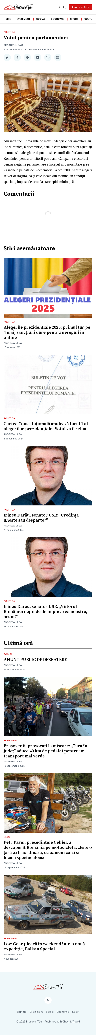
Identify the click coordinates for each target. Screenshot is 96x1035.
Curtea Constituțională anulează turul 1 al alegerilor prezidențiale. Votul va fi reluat (46, 426)
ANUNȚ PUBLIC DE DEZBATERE (35, 659)
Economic (57, 19)
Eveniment (23, 19)
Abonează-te (81, 7)
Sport (74, 19)
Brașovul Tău (13, 45)
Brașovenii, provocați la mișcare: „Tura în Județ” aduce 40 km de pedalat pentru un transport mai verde (45, 751)
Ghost (65, 1021)
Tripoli (76, 1021)
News (7, 837)
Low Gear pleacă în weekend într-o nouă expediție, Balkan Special (44, 946)
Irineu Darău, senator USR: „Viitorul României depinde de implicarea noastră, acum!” (45, 611)
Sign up (22, 1011)
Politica (9, 32)
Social (40, 19)
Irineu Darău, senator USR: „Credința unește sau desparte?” (41, 518)
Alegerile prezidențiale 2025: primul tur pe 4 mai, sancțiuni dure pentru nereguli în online (47, 332)
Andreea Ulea (13, 343)
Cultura (90, 19)
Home (7, 19)
